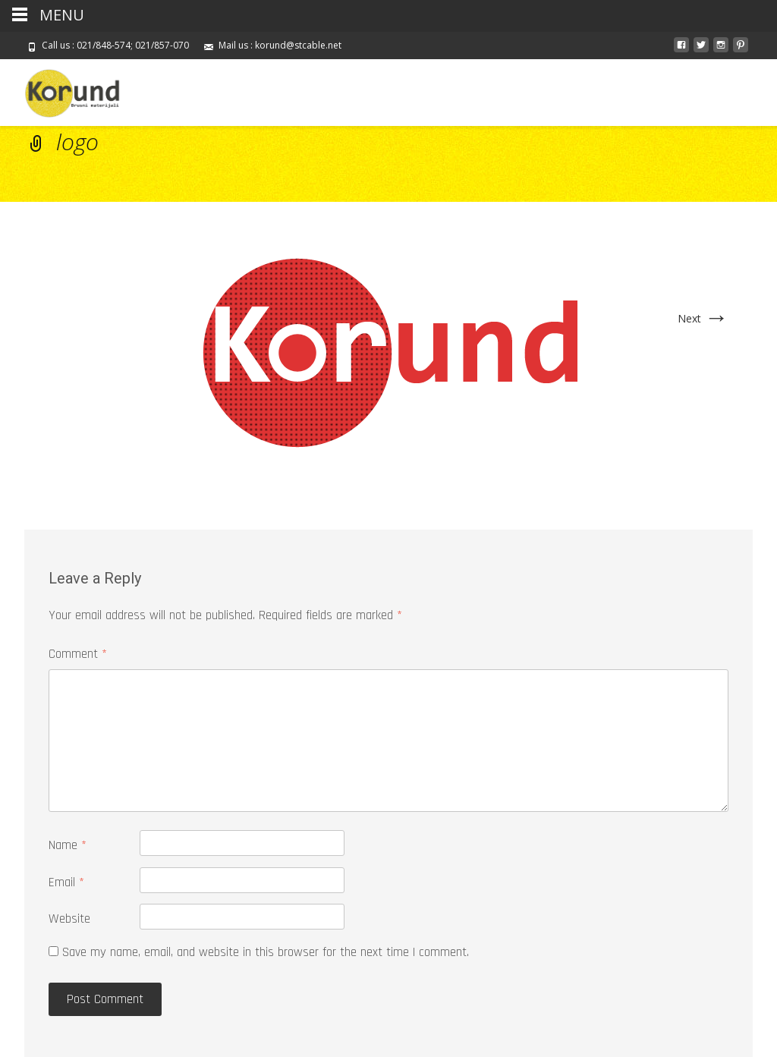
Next (703, 318)
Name (68, 845)
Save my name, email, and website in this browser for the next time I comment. (265, 952)
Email (66, 882)
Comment (78, 654)
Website (69, 919)
